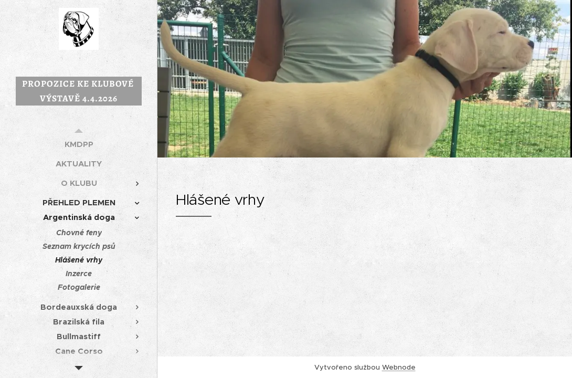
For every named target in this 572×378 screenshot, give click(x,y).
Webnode (399, 367)
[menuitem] (78, 144)
